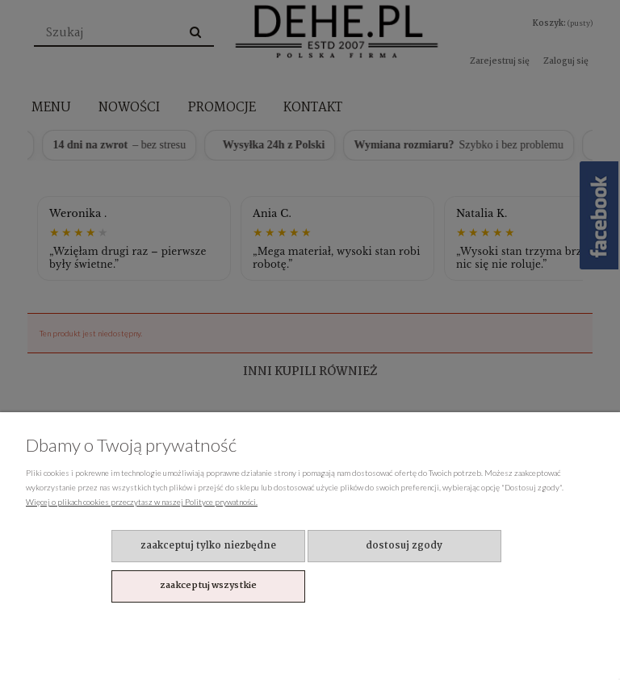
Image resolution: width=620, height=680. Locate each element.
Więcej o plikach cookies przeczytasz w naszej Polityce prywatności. (142, 502)
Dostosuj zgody (404, 545)
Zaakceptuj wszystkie (208, 585)
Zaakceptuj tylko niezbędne (208, 545)
